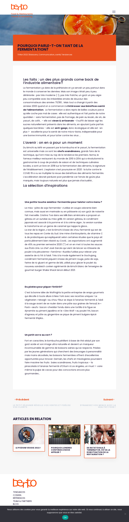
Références (19, 498)
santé (58, 54)
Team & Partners (22, 501)
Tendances (66, 54)
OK (65, 517)
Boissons (33, 54)
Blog (16, 504)
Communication (46, 54)
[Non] (125, 513)
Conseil (17, 495)
